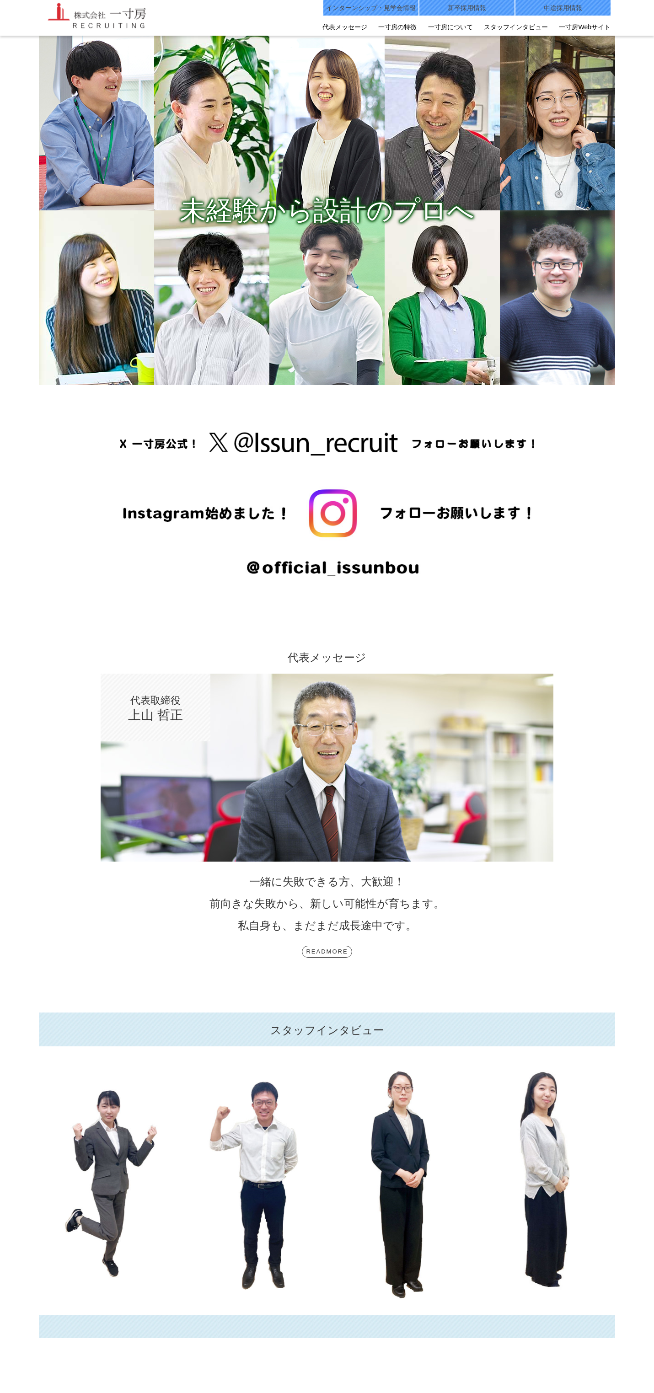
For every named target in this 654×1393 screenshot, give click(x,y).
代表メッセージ (344, 27)
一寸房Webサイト (585, 27)
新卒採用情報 (467, 7)
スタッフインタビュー (516, 27)
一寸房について (450, 27)
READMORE (327, 951)
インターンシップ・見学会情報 (371, 7)
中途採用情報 (563, 7)
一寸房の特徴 (397, 27)
